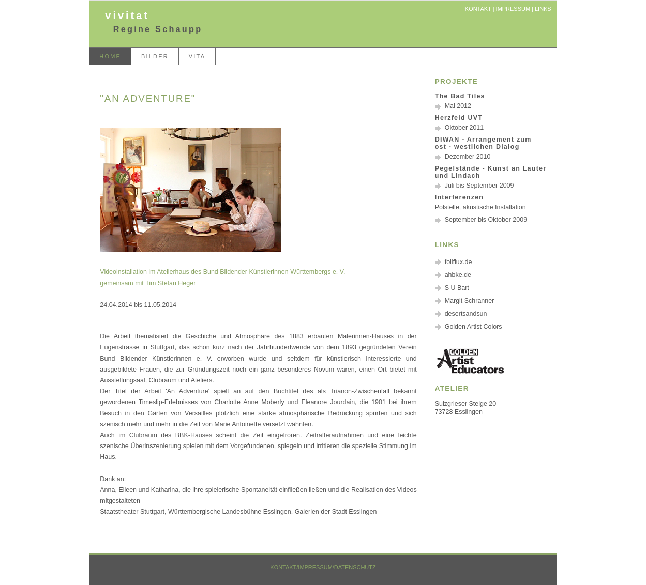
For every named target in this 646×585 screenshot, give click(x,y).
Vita (197, 56)
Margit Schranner (469, 300)
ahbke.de (458, 275)
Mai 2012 (458, 106)
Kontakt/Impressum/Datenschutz (322, 567)
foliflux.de (458, 262)
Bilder (155, 56)
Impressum (513, 9)
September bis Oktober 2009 (486, 219)
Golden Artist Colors (473, 326)
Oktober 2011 (464, 127)
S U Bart (457, 287)
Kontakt (478, 9)
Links (543, 9)
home (110, 56)
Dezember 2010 (468, 156)
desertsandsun (466, 313)
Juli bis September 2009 (479, 185)
